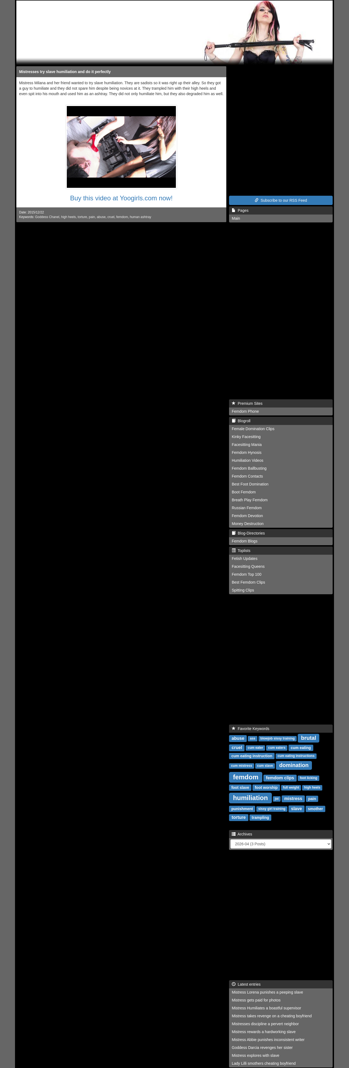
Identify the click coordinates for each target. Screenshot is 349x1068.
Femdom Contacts (247, 476)
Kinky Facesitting (246, 437)
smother (315, 809)
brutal (308, 738)
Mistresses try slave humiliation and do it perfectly (65, 72)
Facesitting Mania (247, 444)
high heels (68, 217)
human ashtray (140, 217)
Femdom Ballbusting (249, 468)
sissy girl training (271, 809)
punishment (242, 809)
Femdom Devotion (247, 516)
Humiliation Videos (247, 460)
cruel (111, 217)
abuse (101, 217)
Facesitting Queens (248, 566)
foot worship (266, 787)
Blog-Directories (248, 533)
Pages (240, 210)
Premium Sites (247, 403)
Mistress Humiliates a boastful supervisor (266, 1008)
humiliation (250, 797)
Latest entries (246, 984)
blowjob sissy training (277, 739)
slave (296, 808)
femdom (122, 217)
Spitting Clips (243, 590)
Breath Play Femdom (250, 500)
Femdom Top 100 (246, 574)
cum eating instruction (251, 756)
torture (82, 217)
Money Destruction (248, 523)
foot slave (240, 787)
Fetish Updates (244, 558)
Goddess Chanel (47, 217)
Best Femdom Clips (248, 582)
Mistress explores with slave (255, 1055)
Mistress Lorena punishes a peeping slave (267, 992)
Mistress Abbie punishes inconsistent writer (268, 1039)
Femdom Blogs (244, 541)
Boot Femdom (244, 492)
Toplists (241, 550)
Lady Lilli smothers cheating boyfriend (264, 1063)
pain (92, 217)
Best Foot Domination (250, 484)
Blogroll (241, 421)
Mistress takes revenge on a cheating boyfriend (272, 1016)
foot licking (308, 778)
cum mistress (241, 766)
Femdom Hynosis (246, 452)
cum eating (301, 748)
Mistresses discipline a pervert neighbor (265, 1024)
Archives (242, 834)
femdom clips (280, 778)
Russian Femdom (247, 508)
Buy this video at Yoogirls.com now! (121, 198)
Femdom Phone (245, 411)
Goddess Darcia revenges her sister (262, 1047)
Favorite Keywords (250, 728)
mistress (293, 798)
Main (236, 218)
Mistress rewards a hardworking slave (264, 1032)
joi (277, 799)
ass (252, 739)
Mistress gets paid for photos (256, 1000)
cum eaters (276, 748)
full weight (291, 788)
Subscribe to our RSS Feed (281, 200)
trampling (260, 817)
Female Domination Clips (253, 429)
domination (294, 765)
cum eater (255, 748)
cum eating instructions (296, 756)
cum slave (265, 766)
